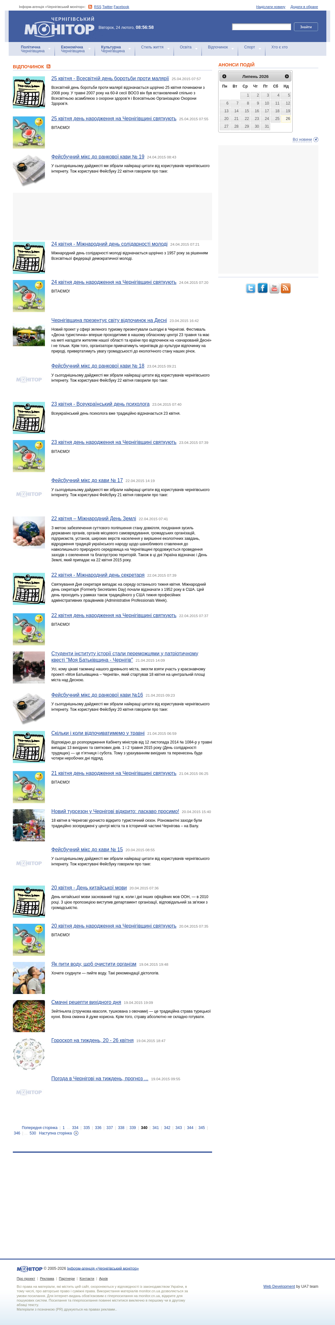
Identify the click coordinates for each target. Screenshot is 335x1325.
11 (277, 103)
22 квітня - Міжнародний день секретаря (97, 575)
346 (17, 1133)
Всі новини (302, 139)
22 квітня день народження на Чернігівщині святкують (113, 615)
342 (167, 1127)
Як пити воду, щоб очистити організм (93, 964)
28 (236, 126)
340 (144, 1127)
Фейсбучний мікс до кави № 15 (87, 849)
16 (257, 111)
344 (190, 1127)
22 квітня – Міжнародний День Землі (93, 518)
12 (288, 103)
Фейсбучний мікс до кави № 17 (87, 480)
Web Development (279, 1286)
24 (267, 118)
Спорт (249, 47)
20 (226, 118)
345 (201, 1127)
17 (267, 111)
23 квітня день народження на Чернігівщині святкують (113, 442)
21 (236, 118)
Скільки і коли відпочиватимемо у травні (98, 733)
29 (247, 126)
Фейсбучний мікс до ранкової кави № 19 (97, 156)
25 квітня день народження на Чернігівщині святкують (113, 118)
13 (226, 111)
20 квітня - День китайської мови (89, 887)
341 (155, 1127)
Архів (103, 1278)
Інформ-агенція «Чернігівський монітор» (62, 26)
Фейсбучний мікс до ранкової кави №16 (97, 695)
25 (277, 118)
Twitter (107, 7)
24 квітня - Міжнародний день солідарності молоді (109, 244)
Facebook (121, 7)
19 (288, 111)
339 (133, 1127)
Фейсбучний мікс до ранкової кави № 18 (97, 366)
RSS (97, 7)
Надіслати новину (271, 7)
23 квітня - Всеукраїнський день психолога (100, 404)
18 (277, 111)
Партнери (67, 1278)
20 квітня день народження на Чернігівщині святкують (113, 926)
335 (86, 1127)
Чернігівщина (33, 49)
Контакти (87, 1278)
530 (33, 1133)
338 (121, 1127)
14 (236, 111)
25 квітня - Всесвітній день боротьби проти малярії (110, 78)
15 (247, 111)
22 (247, 118)
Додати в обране (304, 7)
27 (226, 126)
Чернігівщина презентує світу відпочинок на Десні (109, 320)
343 (179, 1127)
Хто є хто (279, 47)
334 (75, 1127)
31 (267, 126)
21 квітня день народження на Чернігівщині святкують (113, 773)
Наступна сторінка (55, 1133)
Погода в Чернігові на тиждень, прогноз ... (99, 1078)
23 (257, 118)
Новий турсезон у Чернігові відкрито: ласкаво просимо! (115, 811)
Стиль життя (152, 47)
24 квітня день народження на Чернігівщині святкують (113, 282)
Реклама (47, 1278)
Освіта (186, 47)
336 (98, 1127)
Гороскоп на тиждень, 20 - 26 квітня (92, 1040)
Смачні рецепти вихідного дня (86, 1002)
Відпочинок (218, 47)
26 (288, 118)
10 (267, 103)
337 (110, 1127)
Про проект (26, 1278)
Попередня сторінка (39, 1127)
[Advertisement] (112, 216)
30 (257, 126)
